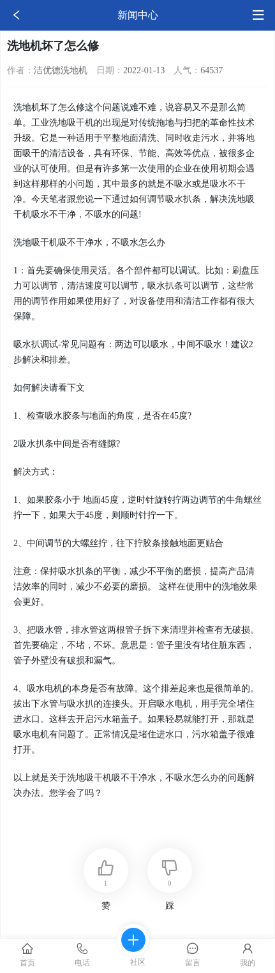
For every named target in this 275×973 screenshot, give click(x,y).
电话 (82, 954)
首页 (27, 954)
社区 (133, 953)
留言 (192, 954)
